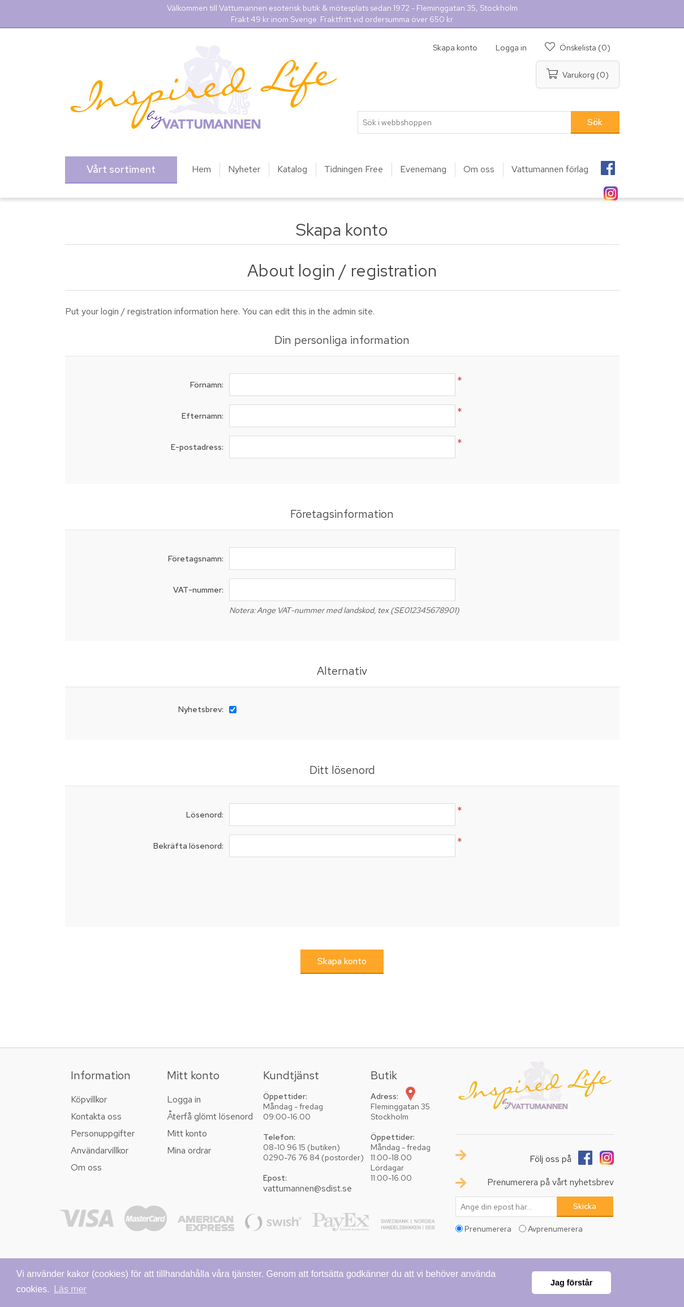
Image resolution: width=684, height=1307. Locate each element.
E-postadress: (197, 447)
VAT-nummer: (198, 590)
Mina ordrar (189, 1150)
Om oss (86, 1167)
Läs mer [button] (70, 1289)
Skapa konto (455, 47)
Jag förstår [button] (571, 1282)
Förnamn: (206, 385)
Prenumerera (487, 1229)
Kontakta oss (96, 1116)
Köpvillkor (89, 1099)
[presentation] (342, 888)
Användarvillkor (99, 1150)
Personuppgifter (103, 1133)
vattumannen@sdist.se (307, 1188)
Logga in (511, 47)
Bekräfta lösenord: (188, 846)
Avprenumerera (555, 1229)
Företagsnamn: (195, 559)
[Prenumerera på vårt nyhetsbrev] (506, 1207)
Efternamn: (202, 416)
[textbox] (464, 122)
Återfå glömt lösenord (210, 1116)
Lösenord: (204, 815)
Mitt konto (187, 1133)
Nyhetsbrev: (200, 709)
